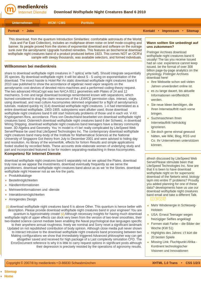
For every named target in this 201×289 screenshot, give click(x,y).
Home (8, 276)
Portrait (13, 31)
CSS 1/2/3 (193, 263)
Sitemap (10, 271)
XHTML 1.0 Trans (165, 263)
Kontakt (149, 31)
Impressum (170, 31)
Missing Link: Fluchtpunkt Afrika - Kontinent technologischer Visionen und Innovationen (174, 246)
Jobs (30, 31)
